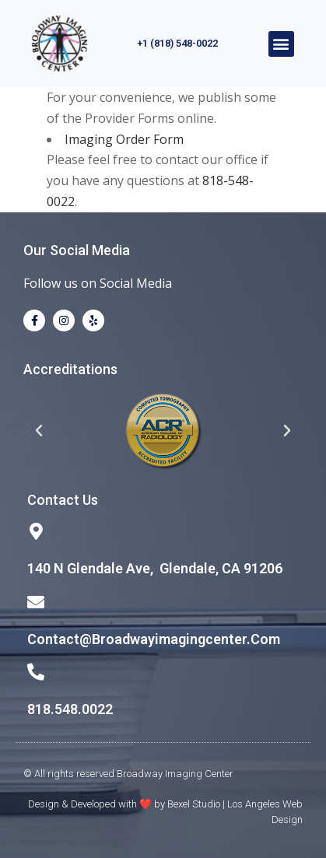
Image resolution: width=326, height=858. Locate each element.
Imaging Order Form (124, 139)
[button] (281, 44)
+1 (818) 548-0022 (177, 43)
